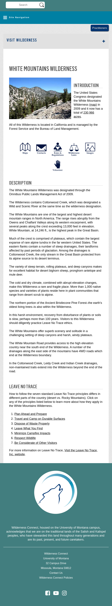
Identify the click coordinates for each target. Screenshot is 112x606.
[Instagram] (64, 593)
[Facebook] (47, 593)
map (93, 104)
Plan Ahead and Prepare (30, 414)
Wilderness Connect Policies (56, 577)
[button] (56, 17)
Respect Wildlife (25, 438)
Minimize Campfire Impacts (32, 433)
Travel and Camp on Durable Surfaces (39, 418)
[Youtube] (56, 593)
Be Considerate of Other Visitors (35, 443)
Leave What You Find (28, 428)
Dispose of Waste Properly (31, 423)
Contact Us (56, 572)
